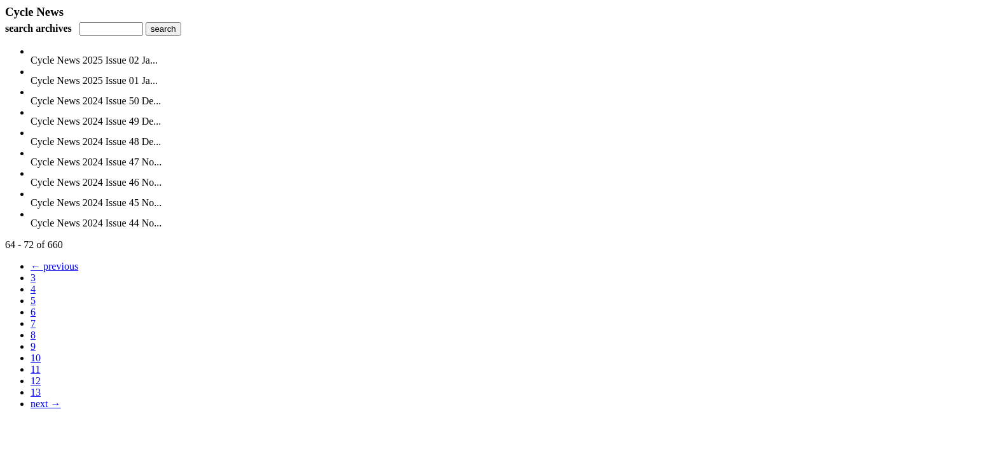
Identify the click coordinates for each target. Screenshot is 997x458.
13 (36, 392)
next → (46, 403)
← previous (54, 266)
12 (36, 380)
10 (36, 357)
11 (35, 369)
